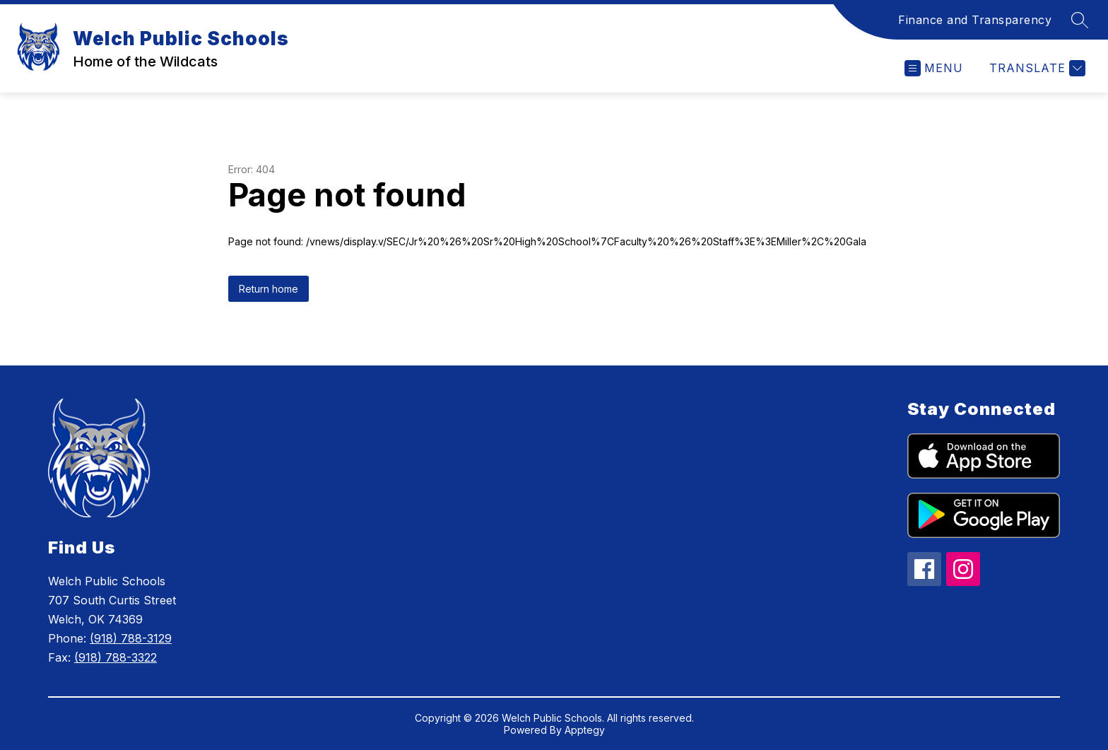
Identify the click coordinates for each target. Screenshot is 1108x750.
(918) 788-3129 (131, 638)
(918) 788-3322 (115, 657)
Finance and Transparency (974, 20)
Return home (268, 289)
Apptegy (585, 730)
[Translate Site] (1035, 68)
